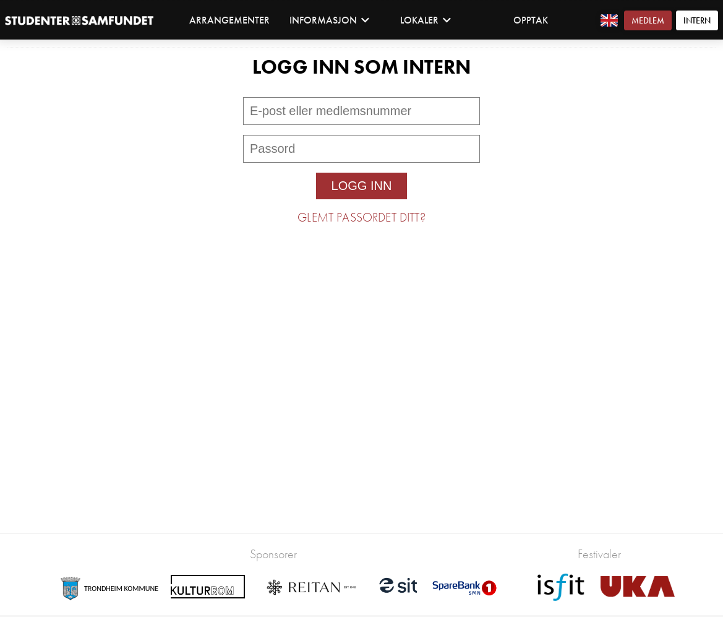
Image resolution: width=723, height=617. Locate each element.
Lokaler (425, 20)
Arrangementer (229, 20)
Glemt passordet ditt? (361, 217)
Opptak (530, 20)
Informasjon (329, 20)
